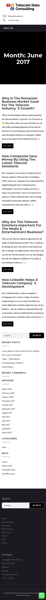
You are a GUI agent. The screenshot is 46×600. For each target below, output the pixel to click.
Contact (4, 543)
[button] (8, 28)
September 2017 (8, 409)
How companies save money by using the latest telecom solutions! (19, 161)
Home (4, 519)
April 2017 (6, 429)
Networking (6, 525)
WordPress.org (8, 474)
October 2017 (7, 405)
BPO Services (6, 532)
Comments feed (8, 470)
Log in (4, 462)
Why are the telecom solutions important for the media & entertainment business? (23, 227)
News (4, 447)
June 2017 (6, 421)
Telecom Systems (8, 522)
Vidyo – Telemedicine (11, 359)
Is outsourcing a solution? (12, 363)
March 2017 (7, 433)
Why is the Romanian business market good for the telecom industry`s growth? (20, 103)
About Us (5, 536)
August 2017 (7, 413)
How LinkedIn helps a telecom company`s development (20, 283)
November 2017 (8, 401)
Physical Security (8, 529)
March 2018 (7, 389)
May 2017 (6, 425)
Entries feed (7, 466)
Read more (7, 146)
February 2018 (8, 393)
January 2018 (7, 397)
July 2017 (6, 417)
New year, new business (11, 355)
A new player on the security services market (20, 351)
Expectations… (8, 367)
